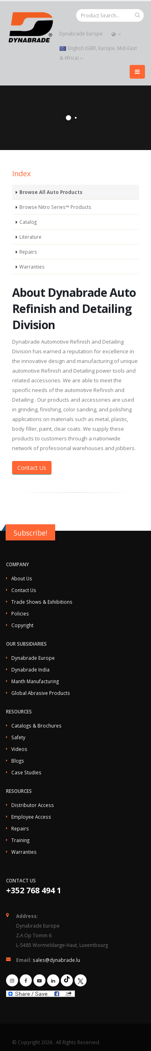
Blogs (17, 760)
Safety (18, 737)
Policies (20, 613)
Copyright (22, 625)
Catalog (28, 222)
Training (20, 840)
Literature (30, 237)
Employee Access (31, 816)
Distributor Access (32, 805)
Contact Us (31, 467)
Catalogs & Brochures (36, 725)
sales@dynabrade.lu (56, 960)
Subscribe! (30, 533)
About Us (21, 578)
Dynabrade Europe (81, 33)
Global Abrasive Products (40, 693)
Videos (19, 749)
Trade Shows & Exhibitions (41, 601)
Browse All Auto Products (51, 192)
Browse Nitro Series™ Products (55, 207)
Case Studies (26, 772)
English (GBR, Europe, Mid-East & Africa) (98, 53)
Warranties (32, 266)
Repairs (28, 251)
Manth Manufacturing (35, 681)
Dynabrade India (30, 669)
